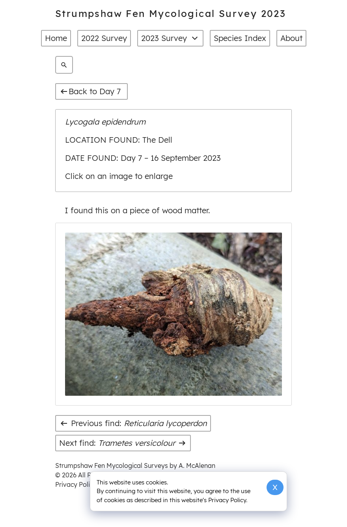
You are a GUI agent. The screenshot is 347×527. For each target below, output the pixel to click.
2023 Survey (170, 38)
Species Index (240, 38)
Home (56, 38)
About (291, 38)
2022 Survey (104, 38)
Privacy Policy (76, 484)
